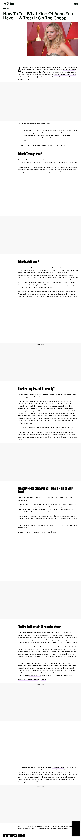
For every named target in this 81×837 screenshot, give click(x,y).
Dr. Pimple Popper (58, 767)
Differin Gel (47, 663)
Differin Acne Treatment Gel (28, 679)
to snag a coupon (35, 675)
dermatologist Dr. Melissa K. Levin (65, 74)
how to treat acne (69, 69)
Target (43, 679)
